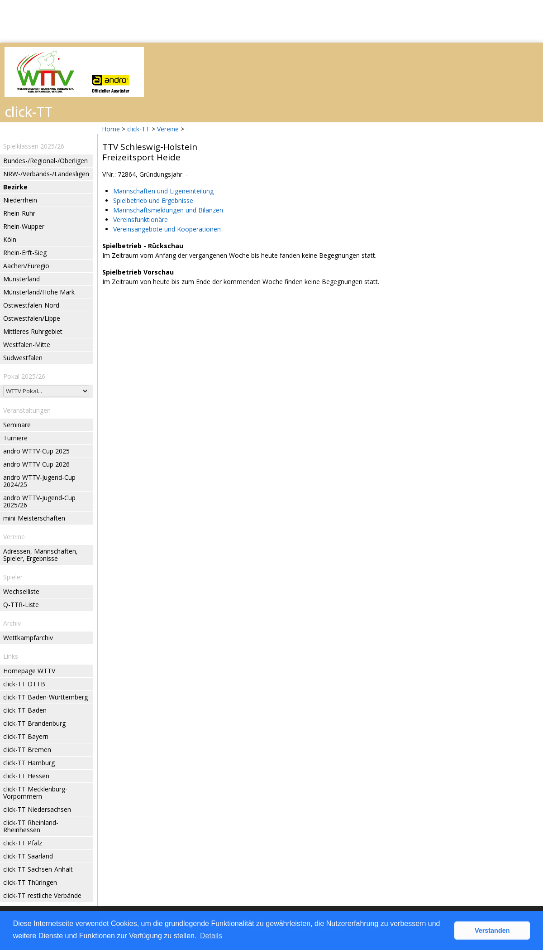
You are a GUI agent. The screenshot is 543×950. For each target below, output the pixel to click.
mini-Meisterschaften (34, 518)
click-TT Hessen (26, 776)
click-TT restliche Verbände (42, 895)
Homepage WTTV (29, 670)
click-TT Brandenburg (34, 723)
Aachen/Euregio (26, 265)
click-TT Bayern (25, 736)
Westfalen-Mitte (26, 344)
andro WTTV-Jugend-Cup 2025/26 (39, 501)
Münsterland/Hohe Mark (39, 292)
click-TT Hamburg (29, 762)
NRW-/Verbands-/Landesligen (46, 173)
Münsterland (21, 279)
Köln (9, 239)
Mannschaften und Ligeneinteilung (163, 191)
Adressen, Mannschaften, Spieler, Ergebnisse (40, 555)
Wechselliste (21, 591)
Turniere (15, 438)
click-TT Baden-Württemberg (45, 697)
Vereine (168, 129)
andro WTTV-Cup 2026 (36, 464)
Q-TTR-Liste (21, 604)
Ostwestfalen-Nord (31, 305)
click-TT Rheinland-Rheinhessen (30, 826)
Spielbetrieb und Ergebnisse (153, 200)
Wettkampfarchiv (28, 637)
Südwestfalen (23, 357)
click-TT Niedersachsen (37, 809)
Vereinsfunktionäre (140, 219)
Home (111, 129)
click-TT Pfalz (22, 843)
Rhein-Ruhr (19, 213)
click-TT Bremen (27, 749)
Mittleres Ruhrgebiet (32, 331)
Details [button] (211, 936)
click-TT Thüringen (30, 882)
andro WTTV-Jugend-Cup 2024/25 (39, 481)
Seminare (17, 424)
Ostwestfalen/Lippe (31, 318)
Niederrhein (20, 200)
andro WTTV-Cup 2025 (36, 451)
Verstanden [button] (492, 930)
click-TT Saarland (28, 856)
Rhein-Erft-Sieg (25, 252)
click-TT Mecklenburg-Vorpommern (35, 793)
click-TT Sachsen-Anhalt (38, 869)
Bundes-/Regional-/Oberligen (45, 160)
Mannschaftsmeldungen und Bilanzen (168, 210)
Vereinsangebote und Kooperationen (167, 229)
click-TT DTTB (24, 684)
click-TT (138, 129)
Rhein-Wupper (23, 226)
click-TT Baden (25, 710)
